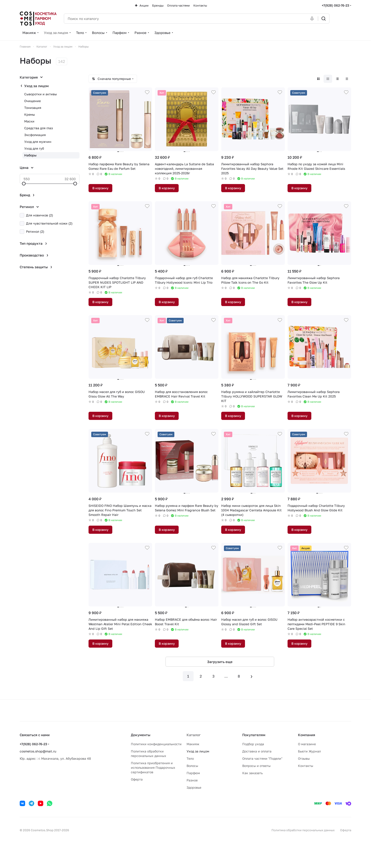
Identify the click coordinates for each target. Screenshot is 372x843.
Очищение (32, 101)
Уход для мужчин (37, 142)
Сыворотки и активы (40, 94)
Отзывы (304, 758)
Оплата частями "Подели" (262, 758)
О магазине (307, 744)
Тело (190, 758)
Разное (192, 780)
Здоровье (194, 787)
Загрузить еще (220, 662)
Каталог (194, 735)
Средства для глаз (38, 128)
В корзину (100, 188)
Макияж (193, 744)
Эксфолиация (35, 135)
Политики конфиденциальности (156, 744)
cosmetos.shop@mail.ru (38, 751)
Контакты (305, 766)
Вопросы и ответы (256, 766)
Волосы (192, 766)
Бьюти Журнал (309, 751)
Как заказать (252, 773)
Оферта (137, 779)
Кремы (29, 114)
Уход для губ (34, 148)
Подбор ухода (253, 744)
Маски (29, 121)
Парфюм (193, 773)
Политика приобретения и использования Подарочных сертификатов (153, 767)
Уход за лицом (36, 86)
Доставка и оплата (256, 751)
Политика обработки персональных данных (303, 830)
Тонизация (32, 108)
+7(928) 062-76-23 (335, 5)
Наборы (30, 155)
